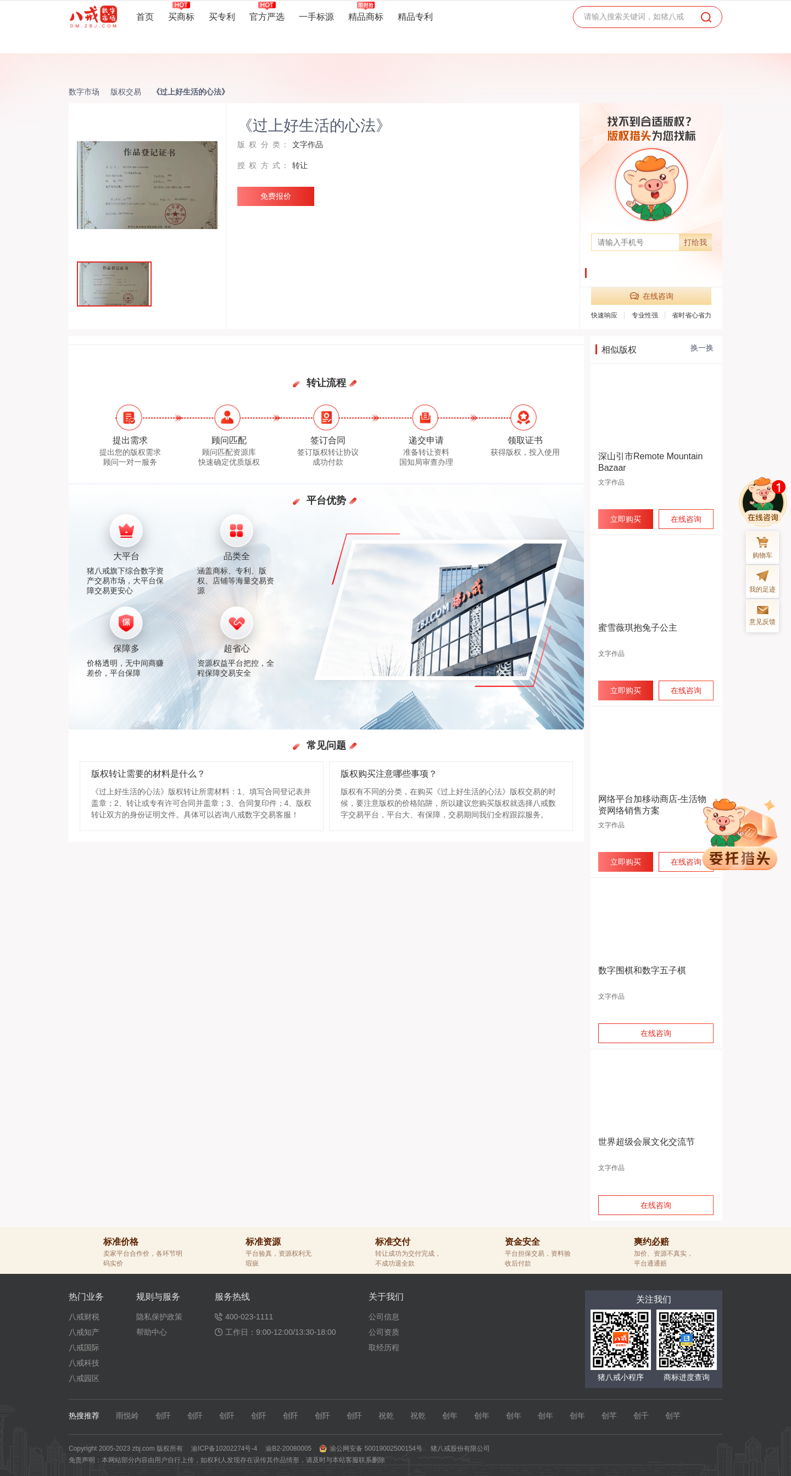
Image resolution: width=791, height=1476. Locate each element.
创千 (641, 1415)
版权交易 (125, 91)
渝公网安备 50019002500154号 (376, 1448)
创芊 (609, 1415)
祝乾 (386, 1415)
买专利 (222, 16)
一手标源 (316, 16)
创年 (450, 1415)
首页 (145, 16)
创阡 (163, 1415)
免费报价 (275, 196)
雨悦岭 (127, 1415)
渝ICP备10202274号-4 (224, 1448)
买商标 (181, 16)
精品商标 (365, 16)
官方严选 (267, 16)
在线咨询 (651, 296)
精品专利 (415, 16)
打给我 (695, 242)
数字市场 (84, 91)
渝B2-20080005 (288, 1448)
